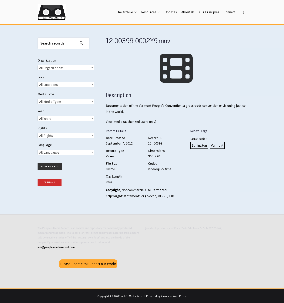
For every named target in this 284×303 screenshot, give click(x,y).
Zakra (164, 296)
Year (41, 111)
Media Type (46, 94)
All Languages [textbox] (49, 152)
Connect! (230, 12)
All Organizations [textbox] (51, 68)
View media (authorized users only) (131, 121)
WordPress (179, 296)
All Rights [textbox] (46, 135)
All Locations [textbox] (48, 84)
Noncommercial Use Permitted (144, 190)
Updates (171, 12)
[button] (135, 12)
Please (88, 263)
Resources (150, 12)
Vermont (217, 145)
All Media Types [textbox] (50, 101)
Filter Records (50, 166)
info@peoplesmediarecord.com (56, 247)
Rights (42, 128)
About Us (188, 12)
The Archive (126, 12)
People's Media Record (131, 296)
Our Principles (209, 12)
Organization (47, 60)
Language (45, 145)
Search (82, 43)
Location (44, 77)
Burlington (199, 145)
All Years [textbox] (45, 118)
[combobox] (66, 67)
